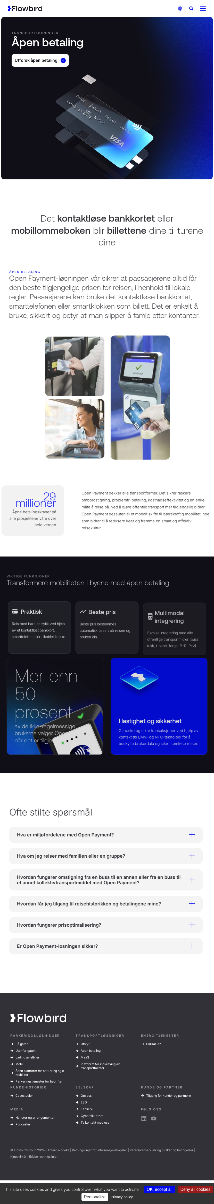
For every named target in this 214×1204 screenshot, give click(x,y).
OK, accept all (159, 1189)
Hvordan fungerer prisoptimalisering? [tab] (101, 925)
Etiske (33, 1157)
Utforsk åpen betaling (40, 60)
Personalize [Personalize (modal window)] (95, 1197)
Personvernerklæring (145, 1150)
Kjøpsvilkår (18, 1157)
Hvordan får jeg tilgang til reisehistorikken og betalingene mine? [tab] (101, 903)
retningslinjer (48, 1157)
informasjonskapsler (112, 1150)
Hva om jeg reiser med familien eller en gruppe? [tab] (101, 856)
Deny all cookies (195, 1189)
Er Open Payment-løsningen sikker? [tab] (101, 946)
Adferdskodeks (58, 1150)
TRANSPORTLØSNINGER (100, 1036)
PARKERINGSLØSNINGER (35, 1036)
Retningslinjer (82, 1150)
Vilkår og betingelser (178, 1150)
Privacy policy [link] (122, 1197)
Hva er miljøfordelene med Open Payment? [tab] (101, 834)
